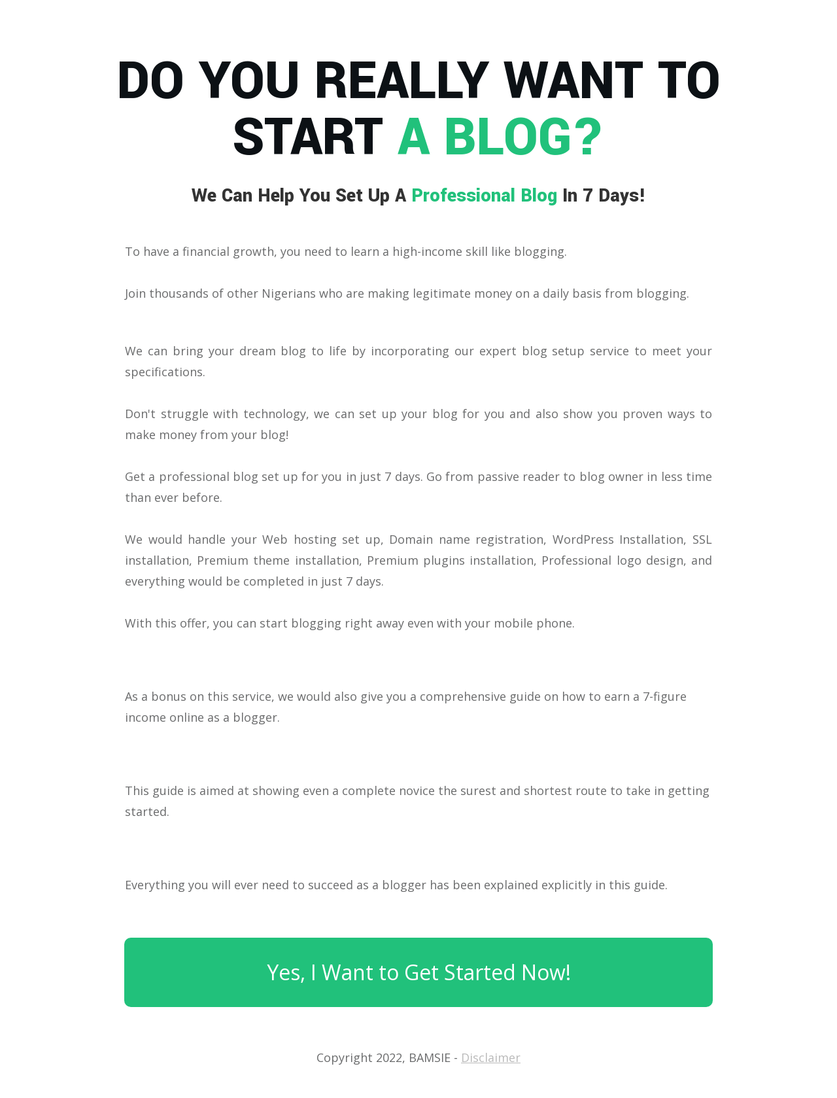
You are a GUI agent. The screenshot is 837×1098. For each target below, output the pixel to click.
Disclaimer (491, 1057)
